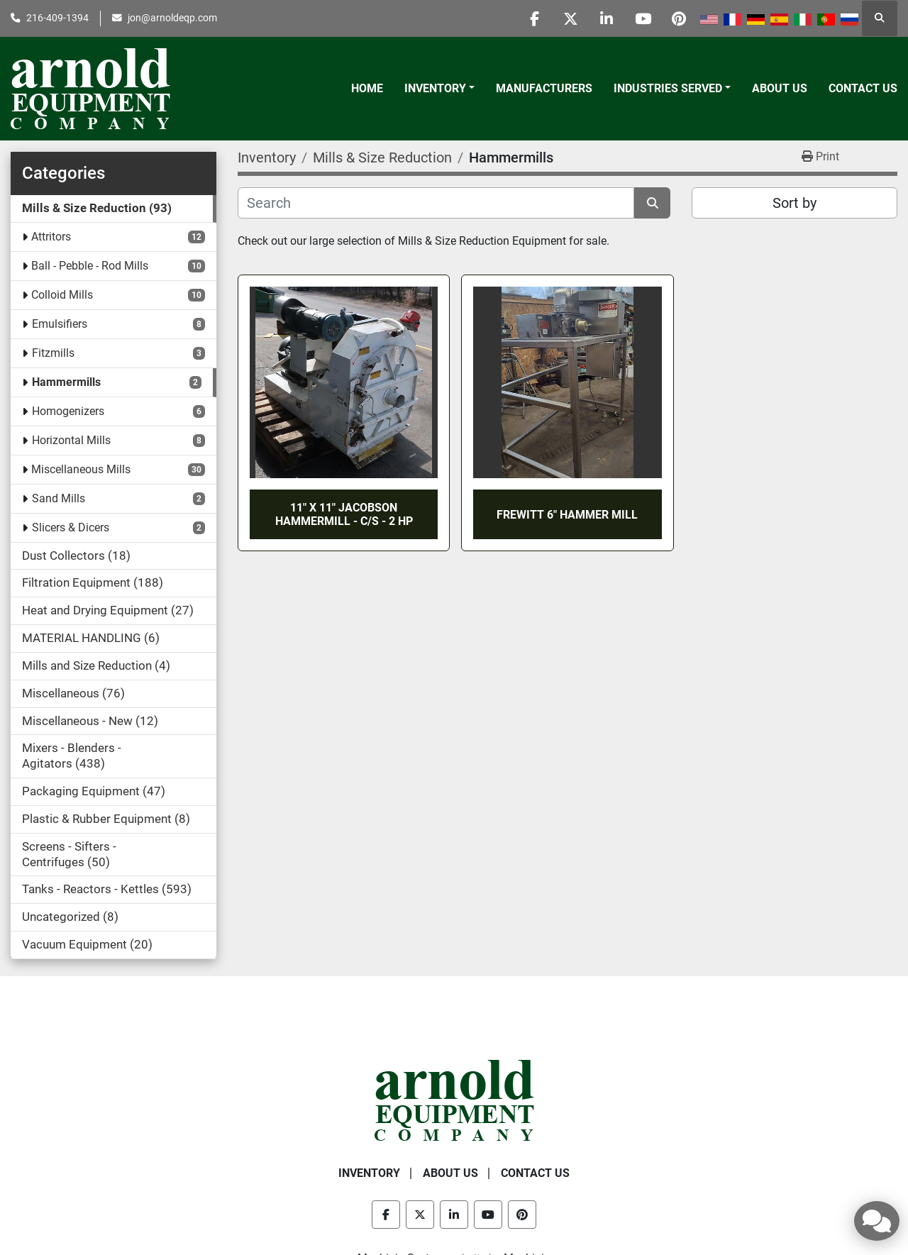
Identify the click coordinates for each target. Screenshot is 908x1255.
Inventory (435, 88)
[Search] (436, 203)
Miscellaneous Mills (81, 469)
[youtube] (642, 18)
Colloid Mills (62, 295)
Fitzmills (53, 353)
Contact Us (863, 88)
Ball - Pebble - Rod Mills (89, 265)
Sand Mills (58, 498)
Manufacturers (544, 88)
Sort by (794, 202)
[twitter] (570, 18)
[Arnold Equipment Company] (454, 1099)
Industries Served (668, 88)
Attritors (51, 236)
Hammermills (66, 382)
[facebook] (534, 18)
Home (367, 88)
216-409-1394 (57, 17)
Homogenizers (68, 411)
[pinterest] (679, 18)
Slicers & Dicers (70, 527)
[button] (439, 88)
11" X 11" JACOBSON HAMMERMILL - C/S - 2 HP (344, 514)
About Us (779, 88)
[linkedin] (606, 18)
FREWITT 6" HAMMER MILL (567, 514)
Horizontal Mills (71, 440)
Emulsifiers (59, 324)
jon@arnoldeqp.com (172, 17)
